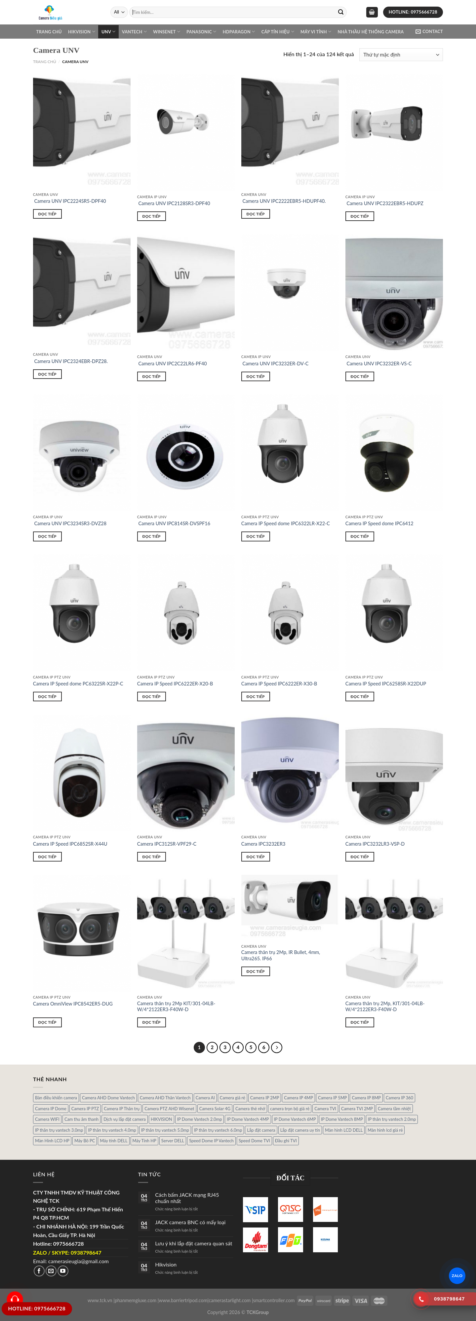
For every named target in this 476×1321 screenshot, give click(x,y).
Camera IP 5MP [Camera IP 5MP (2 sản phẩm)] (332, 1097)
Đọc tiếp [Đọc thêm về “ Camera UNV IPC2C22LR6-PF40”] (151, 376)
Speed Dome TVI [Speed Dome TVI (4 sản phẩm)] (254, 1140)
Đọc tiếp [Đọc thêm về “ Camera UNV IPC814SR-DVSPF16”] (151, 536)
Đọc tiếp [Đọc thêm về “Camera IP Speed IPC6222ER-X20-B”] (151, 696)
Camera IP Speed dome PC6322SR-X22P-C (78, 683)
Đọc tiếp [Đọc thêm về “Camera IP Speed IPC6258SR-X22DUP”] (360, 696)
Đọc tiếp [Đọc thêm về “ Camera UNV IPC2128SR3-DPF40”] (151, 216)
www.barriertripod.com (183, 1300)
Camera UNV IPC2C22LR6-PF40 (172, 363)
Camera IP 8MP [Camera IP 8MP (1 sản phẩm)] (366, 1097)
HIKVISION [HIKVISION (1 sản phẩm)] (161, 1119)
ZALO (457, 1275)
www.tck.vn (100, 1300)
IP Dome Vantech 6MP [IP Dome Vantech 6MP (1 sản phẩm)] (295, 1119)
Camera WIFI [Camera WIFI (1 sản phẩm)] (47, 1119)
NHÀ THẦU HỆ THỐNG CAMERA (370, 31)
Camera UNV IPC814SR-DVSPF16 (173, 523)
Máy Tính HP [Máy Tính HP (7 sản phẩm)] (144, 1140)
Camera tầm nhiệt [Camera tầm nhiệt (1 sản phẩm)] (394, 1108)
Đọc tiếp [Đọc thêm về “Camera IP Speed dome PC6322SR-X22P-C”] (47, 696)
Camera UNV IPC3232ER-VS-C (378, 363)
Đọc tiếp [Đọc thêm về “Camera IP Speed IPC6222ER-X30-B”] (256, 696)
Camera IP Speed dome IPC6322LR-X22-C (285, 523)
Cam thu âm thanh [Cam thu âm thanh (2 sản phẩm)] (81, 1119)
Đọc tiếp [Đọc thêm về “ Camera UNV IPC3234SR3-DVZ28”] (47, 536)
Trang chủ (49, 31)
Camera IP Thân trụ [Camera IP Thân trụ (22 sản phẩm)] (121, 1108)
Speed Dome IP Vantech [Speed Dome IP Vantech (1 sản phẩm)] (211, 1140)
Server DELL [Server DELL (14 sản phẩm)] (172, 1140)
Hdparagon (239, 31)
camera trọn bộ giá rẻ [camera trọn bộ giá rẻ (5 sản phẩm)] (289, 1108)
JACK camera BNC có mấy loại (190, 1222)
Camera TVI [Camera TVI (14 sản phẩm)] (325, 1108)
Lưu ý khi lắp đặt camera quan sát (193, 1243)
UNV (108, 31)
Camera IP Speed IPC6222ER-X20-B (175, 683)
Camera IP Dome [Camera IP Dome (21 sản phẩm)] (50, 1108)
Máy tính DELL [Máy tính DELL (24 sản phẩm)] (113, 1140)
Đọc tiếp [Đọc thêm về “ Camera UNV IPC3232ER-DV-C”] (256, 376)
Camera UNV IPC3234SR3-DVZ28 (69, 523)
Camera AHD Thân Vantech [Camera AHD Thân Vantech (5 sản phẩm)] (165, 1097)
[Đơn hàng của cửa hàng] (401, 54)
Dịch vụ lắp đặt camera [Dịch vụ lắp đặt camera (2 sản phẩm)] (124, 1119)
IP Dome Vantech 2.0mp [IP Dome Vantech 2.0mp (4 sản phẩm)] (199, 1119)
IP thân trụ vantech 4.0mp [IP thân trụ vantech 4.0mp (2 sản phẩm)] (112, 1130)
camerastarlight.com (230, 1300)
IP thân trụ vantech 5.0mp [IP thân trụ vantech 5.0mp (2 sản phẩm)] (165, 1130)
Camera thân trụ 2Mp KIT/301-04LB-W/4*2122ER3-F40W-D (176, 1006)
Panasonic (201, 31)
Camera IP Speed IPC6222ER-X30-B (279, 683)
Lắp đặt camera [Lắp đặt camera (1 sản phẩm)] (261, 1130)
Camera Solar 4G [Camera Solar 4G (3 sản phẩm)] (214, 1108)
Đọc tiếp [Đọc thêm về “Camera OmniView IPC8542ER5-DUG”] (47, 1022)
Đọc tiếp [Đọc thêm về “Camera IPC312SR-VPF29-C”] (151, 857)
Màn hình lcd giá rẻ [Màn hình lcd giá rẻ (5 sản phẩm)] (385, 1130)
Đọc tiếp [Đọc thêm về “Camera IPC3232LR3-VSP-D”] (360, 857)
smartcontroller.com (274, 1300)
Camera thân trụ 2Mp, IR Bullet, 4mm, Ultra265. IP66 (280, 955)
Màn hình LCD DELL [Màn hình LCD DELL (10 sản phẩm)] (344, 1130)
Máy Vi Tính (315, 31)
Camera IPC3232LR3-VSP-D (375, 844)
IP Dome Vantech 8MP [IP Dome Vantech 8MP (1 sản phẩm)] (342, 1119)
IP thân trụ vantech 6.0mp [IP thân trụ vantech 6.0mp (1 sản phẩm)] (218, 1130)
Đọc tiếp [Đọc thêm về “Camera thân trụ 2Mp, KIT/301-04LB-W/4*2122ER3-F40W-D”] (360, 1022)
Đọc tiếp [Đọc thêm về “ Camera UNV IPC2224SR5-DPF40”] (47, 214)
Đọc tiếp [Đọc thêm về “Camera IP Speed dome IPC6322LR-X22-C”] (256, 536)
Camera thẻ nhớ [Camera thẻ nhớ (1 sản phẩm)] (250, 1108)
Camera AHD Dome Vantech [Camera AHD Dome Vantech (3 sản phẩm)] (108, 1097)
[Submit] (340, 12)
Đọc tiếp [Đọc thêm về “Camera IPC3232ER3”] (256, 857)
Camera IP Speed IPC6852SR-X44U (70, 844)
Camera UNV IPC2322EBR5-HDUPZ (384, 203)
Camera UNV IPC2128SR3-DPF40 (173, 203)
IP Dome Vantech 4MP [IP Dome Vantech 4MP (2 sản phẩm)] (248, 1119)
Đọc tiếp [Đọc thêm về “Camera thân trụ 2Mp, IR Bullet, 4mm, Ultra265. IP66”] (256, 971)
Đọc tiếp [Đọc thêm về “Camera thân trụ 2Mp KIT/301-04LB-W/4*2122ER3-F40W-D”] (151, 1022)
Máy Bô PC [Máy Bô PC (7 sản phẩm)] (84, 1140)
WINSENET (166, 31)
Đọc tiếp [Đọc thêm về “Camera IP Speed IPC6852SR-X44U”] (47, 857)
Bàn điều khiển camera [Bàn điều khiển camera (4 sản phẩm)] (56, 1097)
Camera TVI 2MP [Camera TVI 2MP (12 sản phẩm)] (357, 1108)
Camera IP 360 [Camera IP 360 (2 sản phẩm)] (399, 1097)
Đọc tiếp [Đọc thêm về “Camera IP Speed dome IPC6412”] (360, 536)
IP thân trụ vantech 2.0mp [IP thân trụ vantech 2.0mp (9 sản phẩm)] (392, 1119)
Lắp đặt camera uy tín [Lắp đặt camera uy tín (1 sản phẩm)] (300, 1130)
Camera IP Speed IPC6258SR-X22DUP (385, 683)
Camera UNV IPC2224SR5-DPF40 (69, 201)
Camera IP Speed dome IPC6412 (379, 523)
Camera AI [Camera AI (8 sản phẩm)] (205, 1097)
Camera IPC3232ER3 (263, 844)
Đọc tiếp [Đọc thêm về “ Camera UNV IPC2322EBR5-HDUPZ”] (360, 216)
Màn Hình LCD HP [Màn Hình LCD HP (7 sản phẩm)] (52, 1140)
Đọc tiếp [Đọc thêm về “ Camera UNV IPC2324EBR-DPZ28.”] (47, 374)
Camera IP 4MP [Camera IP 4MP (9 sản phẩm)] (298, 1097)
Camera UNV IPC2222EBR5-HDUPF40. (283, 201)
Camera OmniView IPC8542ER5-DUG (73, 1004)
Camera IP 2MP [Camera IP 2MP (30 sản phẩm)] (264, 1097)
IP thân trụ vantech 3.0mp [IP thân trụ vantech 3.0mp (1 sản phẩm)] (59, 1130)
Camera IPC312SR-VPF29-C (166, 844)
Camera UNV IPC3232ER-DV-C (275, 363)
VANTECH (134, 31)
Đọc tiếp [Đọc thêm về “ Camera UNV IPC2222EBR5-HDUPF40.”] (256, 214)
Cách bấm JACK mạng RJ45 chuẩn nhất (187, 1198)
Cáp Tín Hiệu (277, 31)
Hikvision (81, 31)
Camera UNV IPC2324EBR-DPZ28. (70, 361)
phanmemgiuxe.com (135, 1300)
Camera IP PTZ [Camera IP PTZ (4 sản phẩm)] (85, 1108)
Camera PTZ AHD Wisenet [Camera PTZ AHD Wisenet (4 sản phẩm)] (169, 1108)
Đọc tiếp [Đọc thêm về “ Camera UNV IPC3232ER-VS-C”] (360, 376)
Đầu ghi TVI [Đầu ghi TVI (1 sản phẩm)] (286, 1140)
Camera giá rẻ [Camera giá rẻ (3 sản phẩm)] (232, 1097)
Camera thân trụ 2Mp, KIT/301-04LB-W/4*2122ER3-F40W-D (385, 1006)
